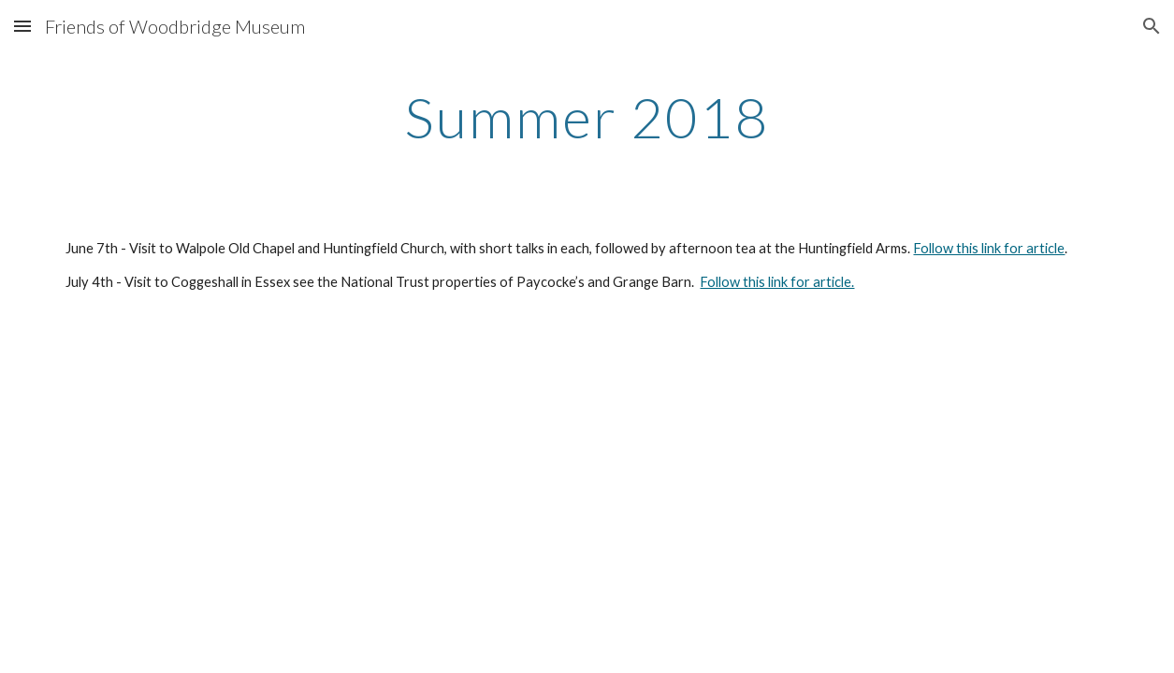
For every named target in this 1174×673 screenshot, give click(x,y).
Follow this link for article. (777, 282)
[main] (587, 117)
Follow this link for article (989, 248)
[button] (22, 25)
